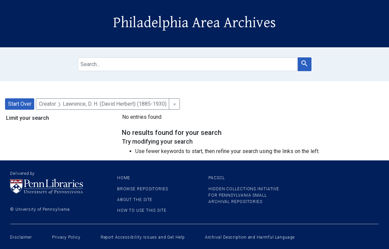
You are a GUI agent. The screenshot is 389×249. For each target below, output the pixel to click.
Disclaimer (21, 237)
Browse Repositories (142, 189)
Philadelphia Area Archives (194, 22)
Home (124, 178)
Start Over (20, 104)
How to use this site (141, 210)
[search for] (188, 64)
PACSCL (216, 178)
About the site (135, 199)
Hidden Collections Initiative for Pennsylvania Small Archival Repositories (243, 195)
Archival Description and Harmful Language (250, 237)
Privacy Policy (66, 237)
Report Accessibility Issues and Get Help (143, 237)
